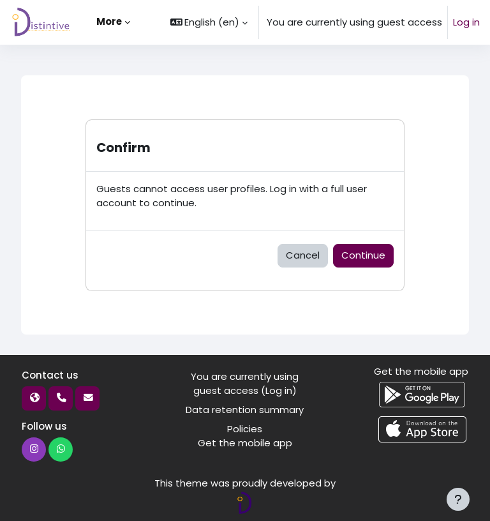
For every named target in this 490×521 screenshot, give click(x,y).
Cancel (303, 255)
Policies (244, 428)
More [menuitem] (109, 21)
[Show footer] (458, 499)
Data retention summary (245, 409)
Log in (466, 22)
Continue (363, 255)
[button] (209, 22)
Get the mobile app (245, 442)
